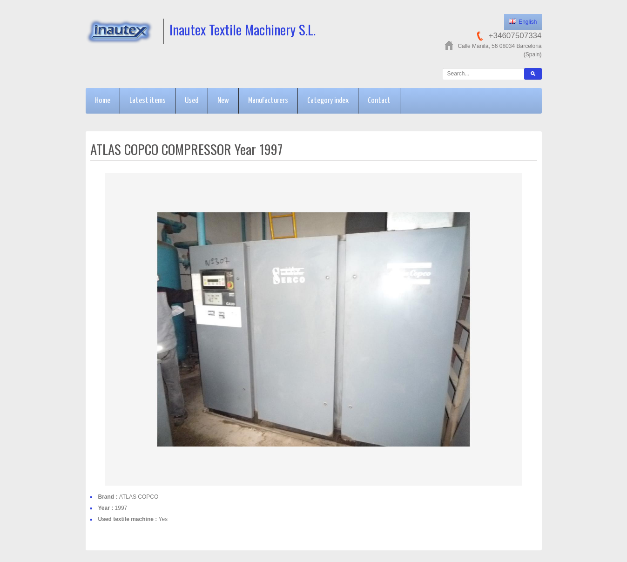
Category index (328, 101)
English (523, 22)
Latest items (147, 101)
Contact (379, 101)
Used (191, 101)
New (223, 101)
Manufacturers (268, 101)
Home (102, 101)
